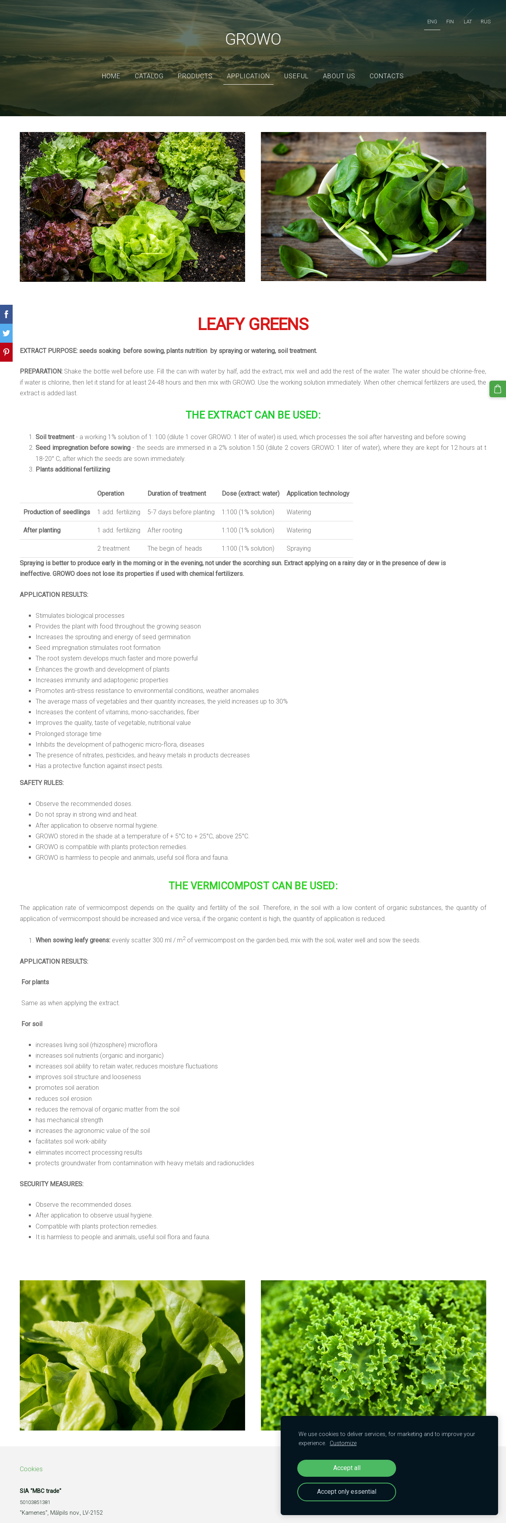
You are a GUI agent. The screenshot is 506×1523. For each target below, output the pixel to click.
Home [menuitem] (111, 65)
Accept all (347, 1468)
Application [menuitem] (248, 65)
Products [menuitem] (195, 65)
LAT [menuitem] (460, 18)
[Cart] (499, 387)
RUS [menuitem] (478, 18)
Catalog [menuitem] (149, 65)
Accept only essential (346, 1491)
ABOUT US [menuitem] (339, 65)
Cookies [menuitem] (31, 1458)
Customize (343, 1443)
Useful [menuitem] (296, 65)
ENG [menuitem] (425, 18)
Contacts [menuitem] (387, 65)
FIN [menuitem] (442, 18)
